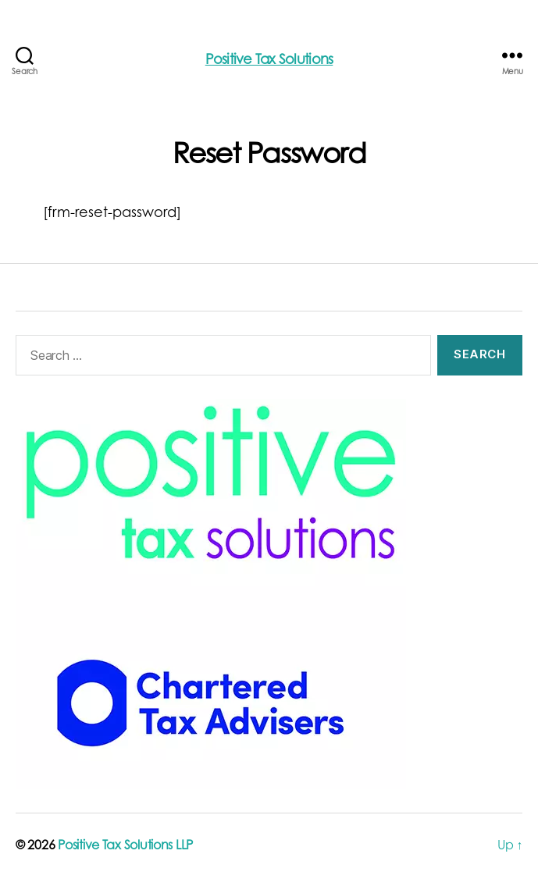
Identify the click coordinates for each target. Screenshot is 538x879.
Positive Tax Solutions (269, 61)
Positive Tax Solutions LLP (125, 846)
